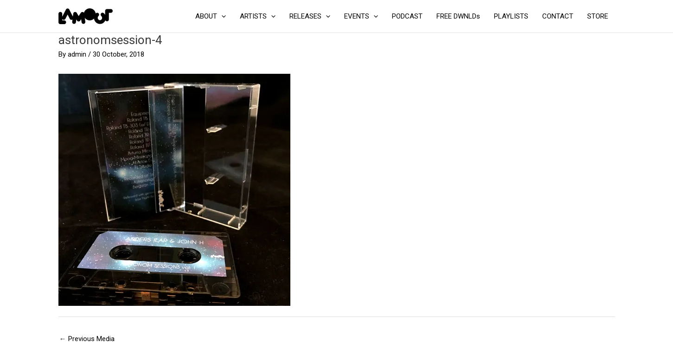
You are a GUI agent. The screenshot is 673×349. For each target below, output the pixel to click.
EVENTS (361, 16)
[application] (221, 16)
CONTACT (557, 16)
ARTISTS (258, 16)
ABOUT (210, 16)
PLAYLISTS (511, 16)
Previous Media (87, 339)
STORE (597, 16)
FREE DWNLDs (458, 16)
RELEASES (309, 16)
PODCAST (407, 16)
